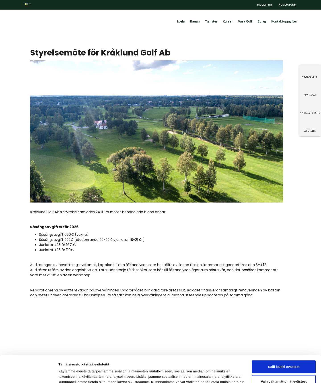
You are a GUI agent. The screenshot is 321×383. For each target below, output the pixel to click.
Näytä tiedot (68, 374)
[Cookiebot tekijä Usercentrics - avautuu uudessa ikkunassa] (28, 374)
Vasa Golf (245, 21)
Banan (195, 21)
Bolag (261, 21)
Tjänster (211, 21)
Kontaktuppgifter (284, 21)
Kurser (228, 21)
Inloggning (264, 4)
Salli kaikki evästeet (284, 341)
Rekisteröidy (287, 4)
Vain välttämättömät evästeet (284, 356)
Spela (181, 21)
